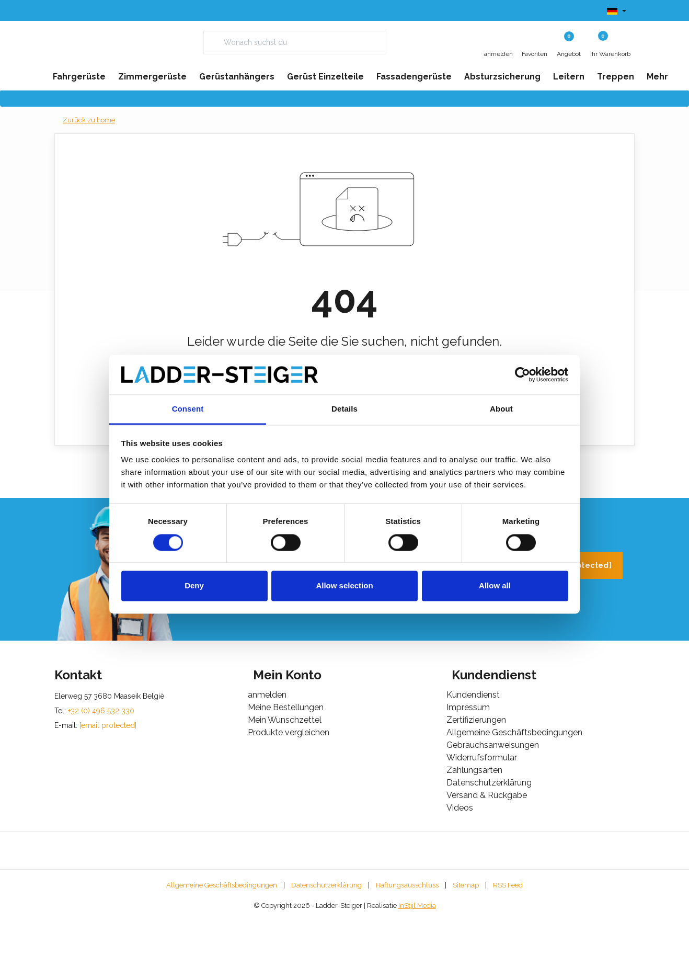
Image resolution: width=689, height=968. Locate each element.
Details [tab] (344, 409)
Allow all (495, 586)
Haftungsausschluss (407, 934)
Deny (194, 586)
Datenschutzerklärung (326, 934)
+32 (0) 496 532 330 (477, 614)
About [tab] (501, 409)
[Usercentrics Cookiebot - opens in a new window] (522, 374)
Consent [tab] (188, 409)
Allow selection (344, 586)
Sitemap (466, 934)
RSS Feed (508, 934)
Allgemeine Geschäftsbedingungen (221, 934)
